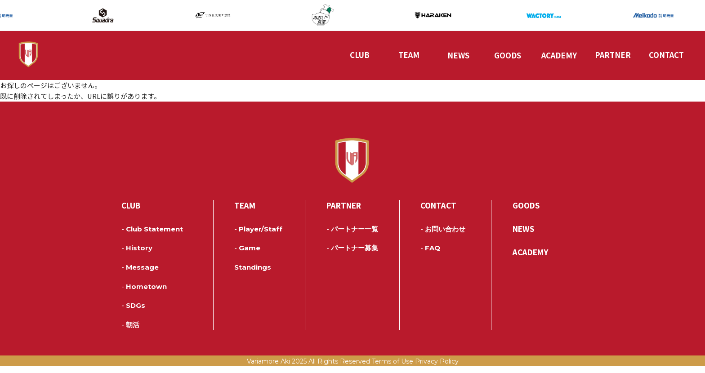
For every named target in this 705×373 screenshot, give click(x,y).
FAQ (430, 255)
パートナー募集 (352, 255)
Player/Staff (258, 236)
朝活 (130, 332)
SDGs (133, 312)
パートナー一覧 (352, 236)
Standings (252, 274)
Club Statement (152, 236)
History (136, 255)
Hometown (144, 293)
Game (247, 255)
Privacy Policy (437, 368)
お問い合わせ (442, 236)
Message (140, 274)
